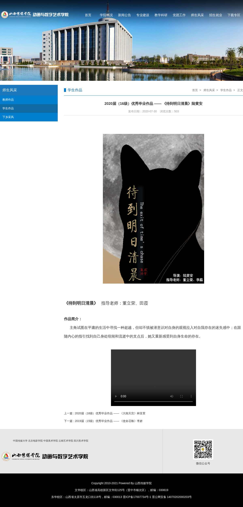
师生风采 (197, 15)
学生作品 (8, 108)
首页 (88, 15)
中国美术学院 (50, 440)
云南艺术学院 (66, 440)
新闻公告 (124, 15)
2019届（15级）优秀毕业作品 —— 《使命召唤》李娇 (109, 421)
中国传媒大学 (20, 440)
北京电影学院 (35, 440)
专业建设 (142, 15)
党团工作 (179, 15)
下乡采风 (8, 117)
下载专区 (233, 15)
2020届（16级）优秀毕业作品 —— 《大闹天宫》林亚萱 (110, 413)
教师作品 (8, 99)
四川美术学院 (81, 440)
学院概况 (106, 15)
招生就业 (215, 15)
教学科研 (161, 15)
